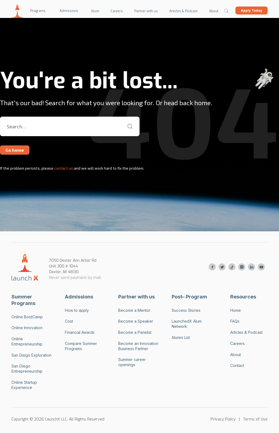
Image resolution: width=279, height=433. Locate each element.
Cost (69, 321)
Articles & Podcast (246, 332)
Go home (14, 149)
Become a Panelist (134, 332)
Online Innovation (27, 327)
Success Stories (186, 310)
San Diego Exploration (31, 355)
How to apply (77, 310)
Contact (237, 365)
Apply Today (251, 10)
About (235, 354)
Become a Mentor (134, 310)
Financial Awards (80, 332)
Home (235, 310)
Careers (237, 343)
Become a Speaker (135, 321)
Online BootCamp (27, 316)
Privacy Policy (223, 419)
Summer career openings (132, 362)
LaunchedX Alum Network (187, 324)
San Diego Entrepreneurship (27, 368)
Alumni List (181, 337)
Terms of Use (255, 419)
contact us (63, 168)
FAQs (234, 321)
